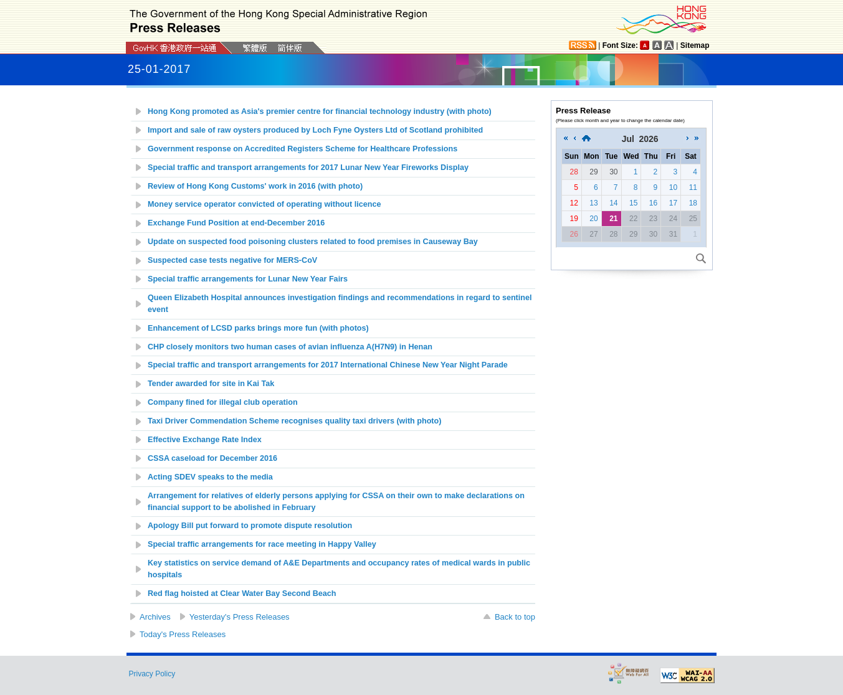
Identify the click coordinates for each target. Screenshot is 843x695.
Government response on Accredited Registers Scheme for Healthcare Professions (302, 148)
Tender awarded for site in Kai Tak (211, 383)
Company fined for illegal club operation (223, 402)
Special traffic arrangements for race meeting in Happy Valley (262, 544)
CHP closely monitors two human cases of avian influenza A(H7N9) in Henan (290, 347)
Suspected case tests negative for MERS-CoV (232, 260)
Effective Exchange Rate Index (205, 439)
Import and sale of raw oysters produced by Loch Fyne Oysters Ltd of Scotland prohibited (315, 130)
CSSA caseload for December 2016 (212, 458)
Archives (155, 617)
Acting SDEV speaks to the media (210, 477)
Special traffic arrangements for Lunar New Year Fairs (248, 279)
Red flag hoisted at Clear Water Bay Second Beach (242, 593)
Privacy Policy (152, 673)
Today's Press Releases (183, 634)
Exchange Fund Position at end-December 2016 (236, 223)
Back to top (515, 617)
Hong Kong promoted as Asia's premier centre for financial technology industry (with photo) (320, 111)
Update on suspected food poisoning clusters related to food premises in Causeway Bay (313, 241)
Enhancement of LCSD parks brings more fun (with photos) (258, 328)
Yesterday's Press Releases (239, 617)
